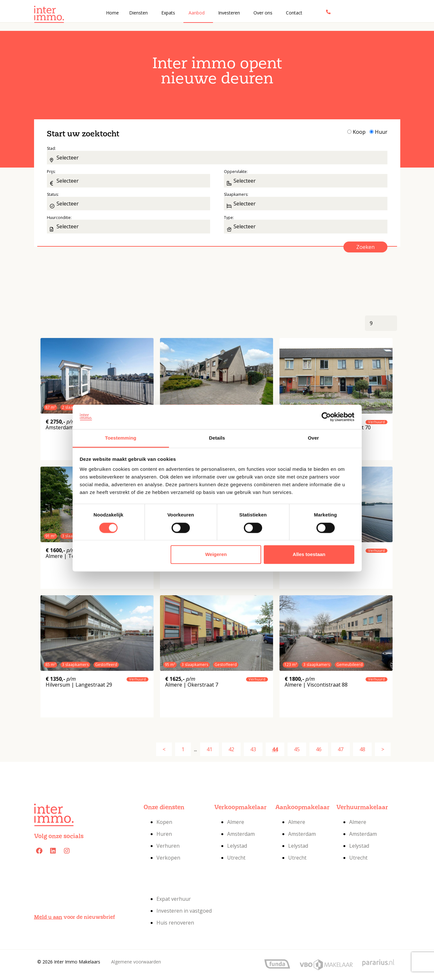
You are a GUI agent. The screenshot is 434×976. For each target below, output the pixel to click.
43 (253, 749)
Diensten (138, 13)
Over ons (262, 13)
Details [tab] (217, 438)
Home (112, 13)
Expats (168, 13)
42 (231, 749)
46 (319, 749)
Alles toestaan (309, 554)
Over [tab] (313, 438)
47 (340, 749)
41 (209, 749)
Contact (294, 13)
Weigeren (216, 554)
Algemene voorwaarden (136, 962)
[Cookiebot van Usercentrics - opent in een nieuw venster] (326, 417)
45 (297, 749)
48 (362, 749)
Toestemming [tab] (121, 438)
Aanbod (197, 13)
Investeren (229, 13)
